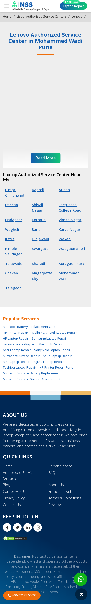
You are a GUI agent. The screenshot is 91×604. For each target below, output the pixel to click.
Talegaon (13, 288)
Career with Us (15, 491)
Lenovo (77, 16)
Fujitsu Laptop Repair (48, 361)
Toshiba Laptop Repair (19, 367)
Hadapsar (13, 219)
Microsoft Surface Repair (21, 356)
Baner (37, 229)
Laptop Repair (73, 5)
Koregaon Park (71, 263)
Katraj (10, 238)
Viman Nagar (70, 219)
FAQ (52, 472)
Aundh (64, 189)
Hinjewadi (40, 238)
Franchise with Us (63, 491)
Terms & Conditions (65, 498)
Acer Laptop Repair (17, 350)
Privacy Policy (14, 498)
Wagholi (12, 229)
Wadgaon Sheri (72, 248)
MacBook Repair (51, 344)
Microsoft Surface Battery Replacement (32, 373)
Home (7, 16)
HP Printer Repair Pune (56, 367)
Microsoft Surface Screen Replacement (31, 379)
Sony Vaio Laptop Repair (52, 350)
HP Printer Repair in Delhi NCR (25, 332)
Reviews (55, 504)
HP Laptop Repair (15, 338)
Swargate (40, 248)
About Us (56, 484)
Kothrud (39, 219)
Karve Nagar (69, 229)
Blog (6, 484)
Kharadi (38, 263)
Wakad (65, 238)
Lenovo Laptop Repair (19, 344)
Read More (67, 445)
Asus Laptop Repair (57, 356)
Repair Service (60, 466)
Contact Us (12, 504)
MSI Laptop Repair (16, 361)
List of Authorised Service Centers (41, 16)
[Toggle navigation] (7, 6)
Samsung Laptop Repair (49, 338)
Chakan (11, 273)
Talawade (13, 263)
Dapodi (38, 189)
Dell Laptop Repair (63, 332)
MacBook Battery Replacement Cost (29, 327)
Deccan (11, 204)
